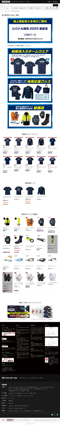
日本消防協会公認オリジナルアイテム (15, 390)
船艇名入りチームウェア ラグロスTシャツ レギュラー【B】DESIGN (18, 148)
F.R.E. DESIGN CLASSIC (47, 387)
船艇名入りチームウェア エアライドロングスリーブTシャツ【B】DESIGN (41, 148)
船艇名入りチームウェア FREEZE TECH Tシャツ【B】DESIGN (52, 167)
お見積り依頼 (21, 405)
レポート (10, 398)
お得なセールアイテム (12, 387)
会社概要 (10, 410)
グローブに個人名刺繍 (16, 393)
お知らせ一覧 (11, 403)
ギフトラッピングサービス (25, 393)
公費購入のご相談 (33, 393)
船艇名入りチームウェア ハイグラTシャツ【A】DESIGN (52, 148)
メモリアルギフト (31, 395)
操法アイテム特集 (19, 387)
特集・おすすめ (7, 11)
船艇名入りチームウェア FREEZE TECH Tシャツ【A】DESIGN (41, 167)
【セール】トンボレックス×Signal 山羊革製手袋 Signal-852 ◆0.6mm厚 (7, 284)
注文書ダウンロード (22, 408)
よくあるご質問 (16, 405)
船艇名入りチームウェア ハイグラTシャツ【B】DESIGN (7, 167)
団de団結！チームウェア (38, 387)
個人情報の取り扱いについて (29, 410)
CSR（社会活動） (15, 410)
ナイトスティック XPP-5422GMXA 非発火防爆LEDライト (29, 246)
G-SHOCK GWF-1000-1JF (41, 227)
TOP (2, 11)
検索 (55, 5)
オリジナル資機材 (18, 395)
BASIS (53, 387)
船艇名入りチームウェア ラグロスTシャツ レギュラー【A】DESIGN (7, 148)
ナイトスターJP (5, 265)
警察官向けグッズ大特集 (25, 390)
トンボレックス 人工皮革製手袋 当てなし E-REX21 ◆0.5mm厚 (18, 284)
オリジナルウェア (11, 395)
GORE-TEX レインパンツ (18, 227)
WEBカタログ (11, 408)
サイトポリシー (21, 410)
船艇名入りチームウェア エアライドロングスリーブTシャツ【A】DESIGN (29, 148)
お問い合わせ (26, 405)
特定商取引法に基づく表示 (38, 410)
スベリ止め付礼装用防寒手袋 (52, 282)
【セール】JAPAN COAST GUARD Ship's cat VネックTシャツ (7, 197)
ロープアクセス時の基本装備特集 (28, 387)
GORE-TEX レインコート (7, 227)
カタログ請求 (16, 408)
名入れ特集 (10, 393)
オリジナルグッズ (24, 395)
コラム (13, 398)
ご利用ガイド (11, 405)
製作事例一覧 (11, 400)
